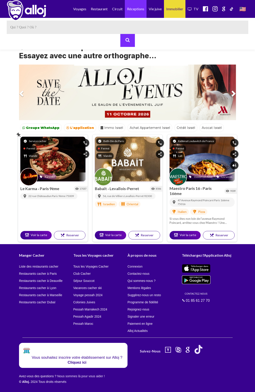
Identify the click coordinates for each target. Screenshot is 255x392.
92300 (148, 196)
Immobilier (174, 9)
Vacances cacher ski (87, 288)
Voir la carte (36, 235)
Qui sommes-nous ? (141, 281)
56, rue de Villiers (113, 196)
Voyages (79, 9)
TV (193, 9)
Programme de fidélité (143, 302)
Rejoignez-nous (138, 309)
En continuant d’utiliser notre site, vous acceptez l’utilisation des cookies (48, 385)
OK (98, 385)
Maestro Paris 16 (185, 188)
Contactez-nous (138, 273)
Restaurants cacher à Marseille (40, 295)
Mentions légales (139, 288)
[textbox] (127, 27)
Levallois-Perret (124, 188)
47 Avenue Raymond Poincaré (196, 200)
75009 (70, 196)
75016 (181, 204)
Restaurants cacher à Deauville (41, 281)
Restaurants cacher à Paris (38, 273)
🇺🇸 (242, 9)
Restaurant (99, 9)
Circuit (117, 9)
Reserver (69, 235)
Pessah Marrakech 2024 (90, 309)
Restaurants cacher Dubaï (37, 302)
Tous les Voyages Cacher (91, 266)
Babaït (101, 188)
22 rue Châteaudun (40, 196)
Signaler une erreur (141, 316)
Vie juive (155, 9)
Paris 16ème (221, 200)
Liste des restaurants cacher (38, 266)
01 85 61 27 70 (196, 297)
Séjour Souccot (84, 281)
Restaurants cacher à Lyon (37, 288)
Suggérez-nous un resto (144, 295)
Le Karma (29, 188)
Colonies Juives (84, 302)
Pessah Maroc (83, 323)
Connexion (135, 266)
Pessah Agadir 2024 (87, 316)
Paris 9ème (49, 188)
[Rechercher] (127, 40)
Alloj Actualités (138, 331)
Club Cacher (82, 273)
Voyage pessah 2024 (88, 295)
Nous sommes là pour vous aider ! (81, 376)
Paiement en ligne (140, 323)
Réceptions (135, 9)
